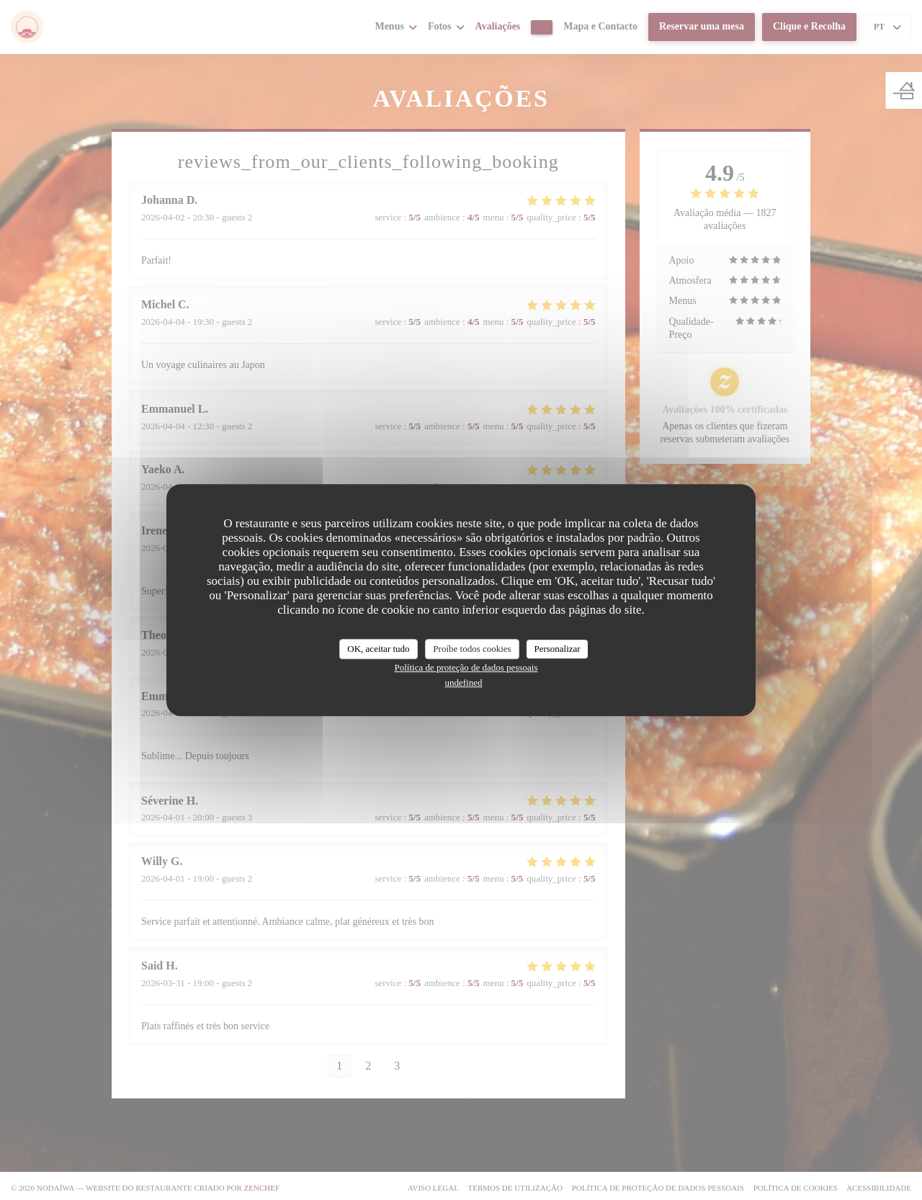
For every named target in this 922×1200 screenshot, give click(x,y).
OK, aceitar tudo (378, 648)
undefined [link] (464, 682)
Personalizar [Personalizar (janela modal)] (557, 648)
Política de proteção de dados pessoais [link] (466, 667)
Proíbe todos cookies (472, 648)
